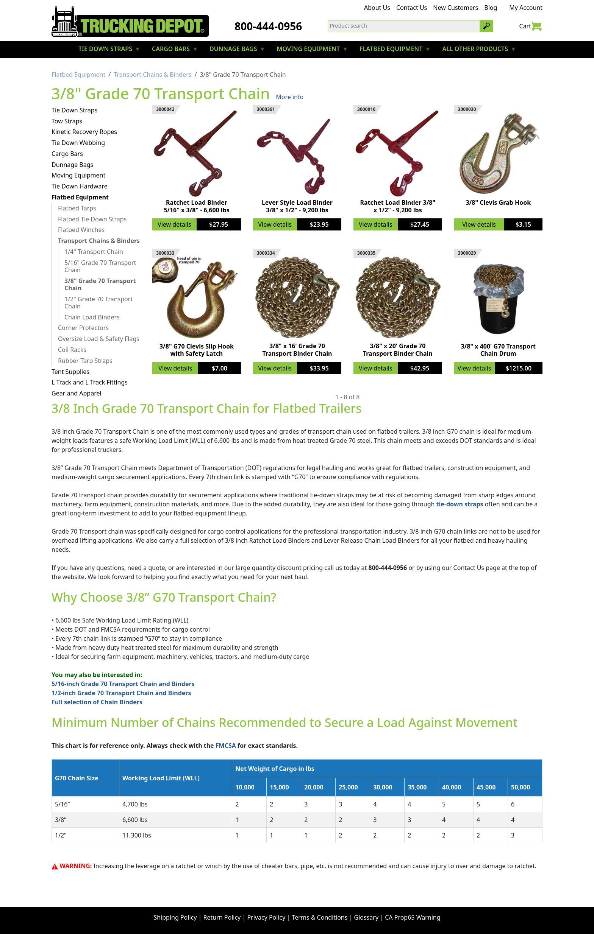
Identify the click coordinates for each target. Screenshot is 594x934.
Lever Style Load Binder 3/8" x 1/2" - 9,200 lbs (297, 206)
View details (174, 224)
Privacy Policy (266, 917)
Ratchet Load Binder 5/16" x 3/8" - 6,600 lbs (197, 206)
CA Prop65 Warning (412, 917)
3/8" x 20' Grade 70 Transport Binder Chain (398, 349)
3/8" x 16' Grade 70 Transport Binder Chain (297, 349)
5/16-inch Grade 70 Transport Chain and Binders (123, 684)
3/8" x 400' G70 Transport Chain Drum (498, 350)
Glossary (366, 917)
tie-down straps (459, 504)
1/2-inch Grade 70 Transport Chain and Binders (121, 693)
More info (289, 97)
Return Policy (222, 917)
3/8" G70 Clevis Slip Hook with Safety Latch (196, 350)
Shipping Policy (175, 917)
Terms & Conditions (320, 917)
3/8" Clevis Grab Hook (498, 202)
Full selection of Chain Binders (97, 702)
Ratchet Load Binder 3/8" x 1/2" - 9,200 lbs (398, 206)
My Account (525, 7)
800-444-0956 (268, 26)
